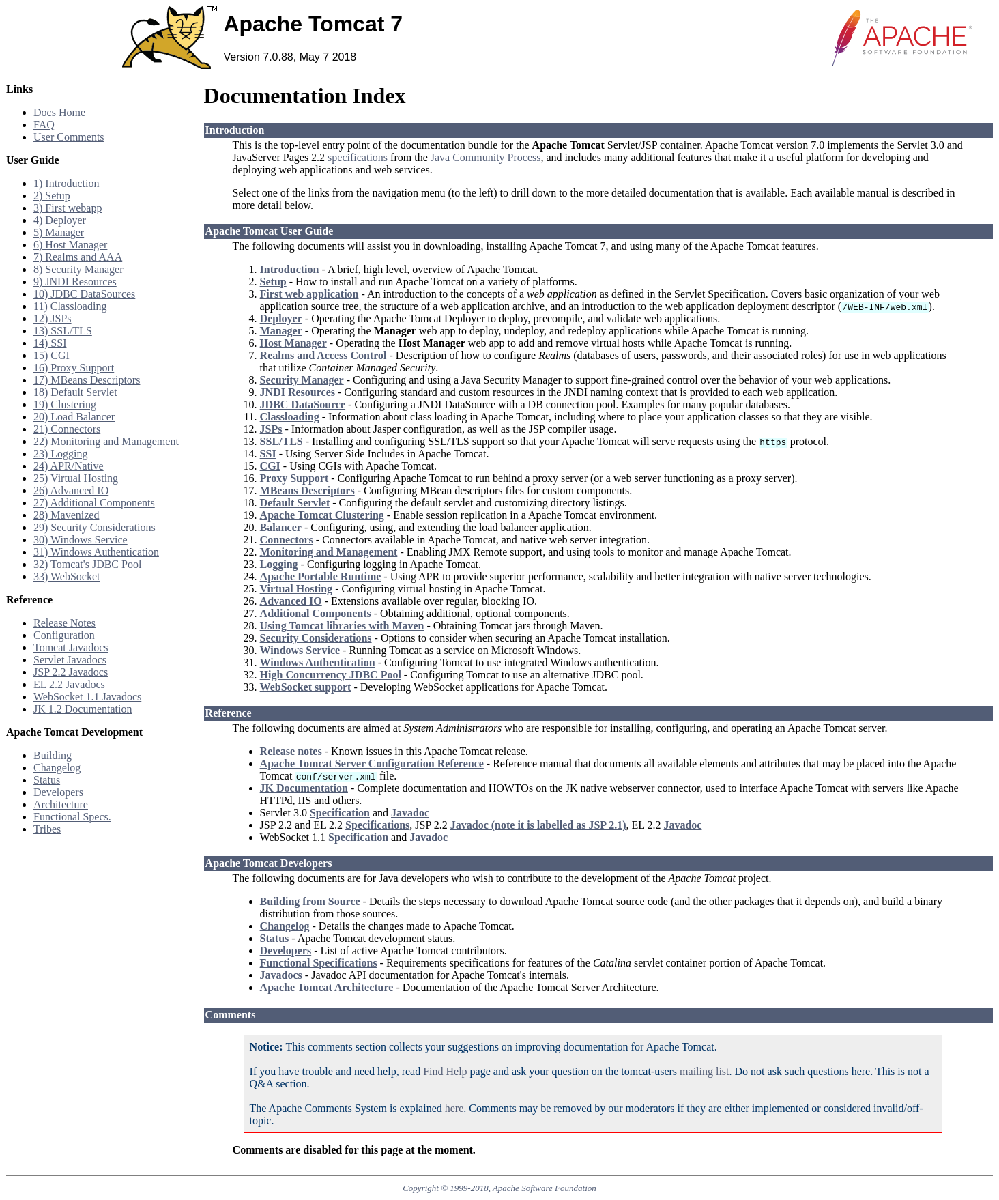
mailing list (704, 1071)
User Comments (68, 137)
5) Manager (58, 232)
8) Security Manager (78, 269)
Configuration (64, 635)
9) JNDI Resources (75, 281)
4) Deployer (59, 220)
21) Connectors (66, 429)
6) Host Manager (70, 245)
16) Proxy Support (73, 367)
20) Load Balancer (74, 417)
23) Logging (60, 453)
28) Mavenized (66, 515)
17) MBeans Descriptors (86, 380)
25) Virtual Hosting (75, 478)
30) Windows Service (80, 539)
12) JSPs (52, 318)
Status (46, 780)
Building (52, 755)
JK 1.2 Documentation (82, 709)
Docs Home (59, 112)
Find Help (445, 1071)
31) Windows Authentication (96, 552)
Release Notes (64, 623)
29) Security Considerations (94, 527)
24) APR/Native (68, 466)
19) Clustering (64, 404)
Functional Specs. (72, 817)
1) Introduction (66, 183)
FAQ (44, 124)
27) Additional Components (94, 503)
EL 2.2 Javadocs (69, 684)
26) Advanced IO (70, 490)
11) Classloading (69, 306)
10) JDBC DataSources (84, 294)
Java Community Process (486, 157)
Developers (58, 792)
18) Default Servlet (75, 392)
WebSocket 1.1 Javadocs (87, 696)
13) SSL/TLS (62, 331)
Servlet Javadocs (69, 660)
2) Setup (51, 195)
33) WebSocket (66, 576)
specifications (358, 157)
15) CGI (51, 355)
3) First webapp (67, 208)
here (454, 1108)
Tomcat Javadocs (70, 647)
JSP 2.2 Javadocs (70, 672)
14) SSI (49, 343)
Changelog (57, 767)
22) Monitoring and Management (106, 441)
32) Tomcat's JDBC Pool (87, 564)
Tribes (47, 829)
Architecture (60, 804)
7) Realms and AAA (77, 257)
